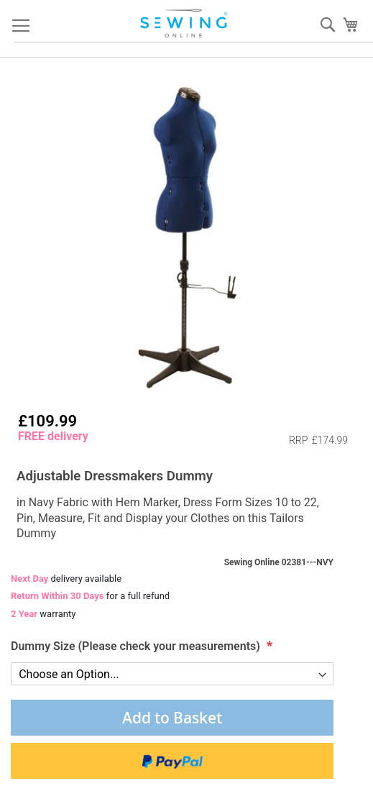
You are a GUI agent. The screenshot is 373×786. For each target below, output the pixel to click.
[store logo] (185, 23)
